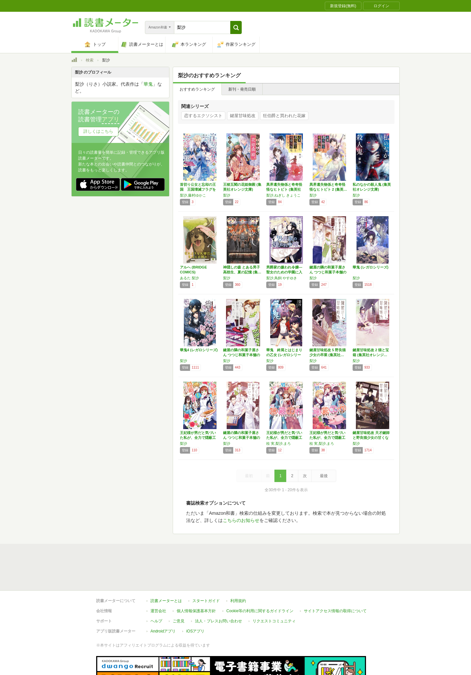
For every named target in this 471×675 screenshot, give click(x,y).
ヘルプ (156, 591)
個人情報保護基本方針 (196, 581)
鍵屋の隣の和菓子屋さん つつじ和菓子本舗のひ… (327, 272)
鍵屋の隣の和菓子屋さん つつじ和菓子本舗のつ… (241, 355)
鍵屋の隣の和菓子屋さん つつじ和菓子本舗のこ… (241, 437)
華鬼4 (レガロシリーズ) (199, 350)
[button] (236, 27)
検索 (90, 60)
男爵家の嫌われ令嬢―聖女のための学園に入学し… (284, 272)
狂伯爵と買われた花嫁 (284, 115)
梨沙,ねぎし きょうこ (283, 195)
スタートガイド (206, 571)
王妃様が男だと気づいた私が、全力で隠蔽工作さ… (198, 437)
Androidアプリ (163, 601)
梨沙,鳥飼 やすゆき (281, 278)
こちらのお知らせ (241, 520)
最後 (324, 476)
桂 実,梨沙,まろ (278, 443)
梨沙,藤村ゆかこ (193, 195)
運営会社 (158, 581)
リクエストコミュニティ (274, 591)
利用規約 (238, 571)
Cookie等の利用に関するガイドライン (259, 581)
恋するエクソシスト (203, 115)
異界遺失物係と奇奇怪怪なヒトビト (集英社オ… (284, 189)
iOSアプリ (195, 601)
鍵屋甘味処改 (242, 115)
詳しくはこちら (98, 131)
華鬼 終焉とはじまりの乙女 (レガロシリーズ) (284, 355)
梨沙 (226, 195)
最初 (249, 476)
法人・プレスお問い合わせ (218, 591)
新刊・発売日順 (242, 89)
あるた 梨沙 (189, 278)
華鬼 (148, 84)
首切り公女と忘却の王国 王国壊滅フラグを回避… (198, 189)
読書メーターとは (166, 571)
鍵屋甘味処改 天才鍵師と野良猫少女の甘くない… (371, 437)
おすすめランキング (197, 89)
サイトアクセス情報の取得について (335, 581)
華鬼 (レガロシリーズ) (370, 267)
